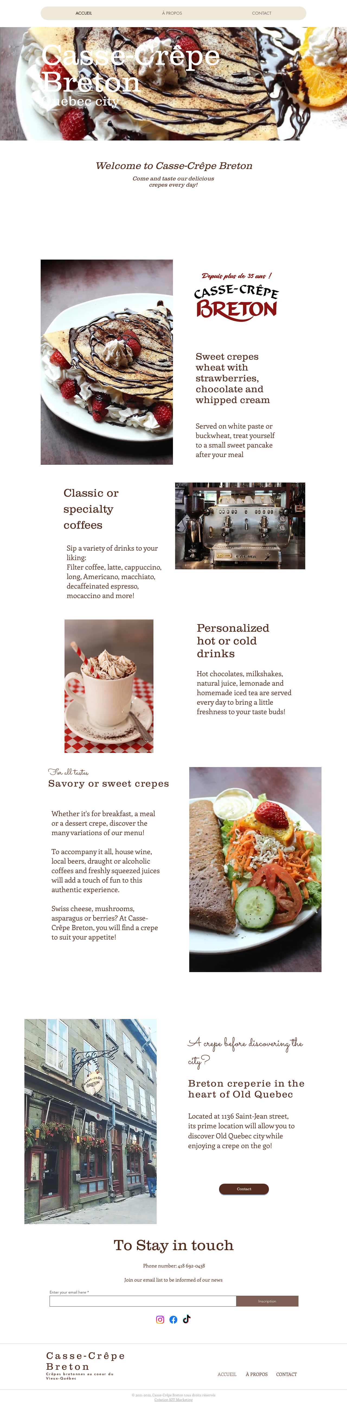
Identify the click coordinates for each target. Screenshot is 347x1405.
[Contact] (244, 1189)
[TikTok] (186, 1319)
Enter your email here (68, 1292)
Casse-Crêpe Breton (86, 1361)
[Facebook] (173, 1319)
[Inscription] (267, 1301)
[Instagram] (160, 1319)
